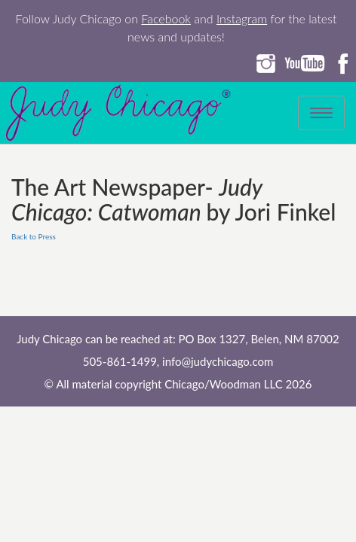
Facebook (166, 18)
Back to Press (33, 236)
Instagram (241, 18)
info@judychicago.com (217, 361)
